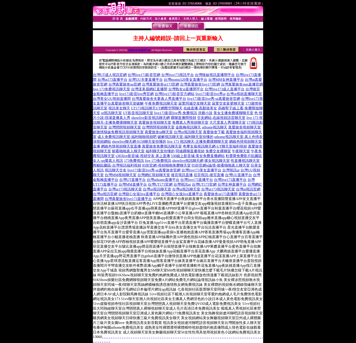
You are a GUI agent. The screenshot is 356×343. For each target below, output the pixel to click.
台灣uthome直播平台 (163, 180)
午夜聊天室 (241, 151)
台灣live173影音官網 (144, 75)
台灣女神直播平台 (232, 184)
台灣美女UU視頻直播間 (112, 99)
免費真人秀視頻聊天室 (190, 122)
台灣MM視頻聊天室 (120, 175)
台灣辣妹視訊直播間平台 (215, 75)
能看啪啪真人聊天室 (128, 151)
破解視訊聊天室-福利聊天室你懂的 (185, 137)
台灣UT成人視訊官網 (110, 75)
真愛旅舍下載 (214, 132)
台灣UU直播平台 (238, 175)
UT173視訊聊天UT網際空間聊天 (157, 108)
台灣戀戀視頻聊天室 (124, 127)
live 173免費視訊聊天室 (111, 89)
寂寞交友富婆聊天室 (228, 103)
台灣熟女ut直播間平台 (186, 89)
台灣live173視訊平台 (177, 75)
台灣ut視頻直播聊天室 (244, 94)
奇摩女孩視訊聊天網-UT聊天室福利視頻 (215, 146)
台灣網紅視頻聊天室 (153, 175)
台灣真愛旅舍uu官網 (124, 84)
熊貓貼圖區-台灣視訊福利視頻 (117, 165)
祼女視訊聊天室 (217, 161)
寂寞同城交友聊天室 (194, 103)
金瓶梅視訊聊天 (188, 127)
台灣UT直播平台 (132, 180)
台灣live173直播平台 (196, 180)
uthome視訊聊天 (214, 127)
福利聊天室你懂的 (160, 151)
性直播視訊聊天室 (245, 161)
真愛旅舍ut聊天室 (159, 132)
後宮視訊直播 (182, 175)
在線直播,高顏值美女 (200, 108)
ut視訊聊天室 (111, 113)
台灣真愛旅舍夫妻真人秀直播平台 (159, 99)
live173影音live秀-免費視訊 (175, 113)
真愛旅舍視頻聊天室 (154, 122)
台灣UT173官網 (160, 184)
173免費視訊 (134, 161)
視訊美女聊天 (119, 108)
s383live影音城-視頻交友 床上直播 (143, 156)
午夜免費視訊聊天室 (161, 103)
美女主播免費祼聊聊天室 (233, 113)
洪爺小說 (205, 113)
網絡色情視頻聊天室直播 (121, 146)
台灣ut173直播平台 (112, 79)
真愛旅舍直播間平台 (139, 50)
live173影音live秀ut (210, 94)
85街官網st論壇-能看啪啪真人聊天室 (221, 165)
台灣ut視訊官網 (248, 189)
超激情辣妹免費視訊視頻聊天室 (118, 132)
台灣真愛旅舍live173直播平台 (128, 199)
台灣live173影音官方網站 (175, 94)
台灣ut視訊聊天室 (188, 132)
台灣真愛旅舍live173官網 (200, 84)
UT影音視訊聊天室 (138, 113)
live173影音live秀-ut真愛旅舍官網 (213, 99)
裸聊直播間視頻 (183, 118)
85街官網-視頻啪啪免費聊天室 (166, 165)
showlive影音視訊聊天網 (150, 118)
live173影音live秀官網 (136, 94)
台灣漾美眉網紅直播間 (149, 89)
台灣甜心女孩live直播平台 (139, 194)
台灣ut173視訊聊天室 (125, 189)
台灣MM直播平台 (133, 184)
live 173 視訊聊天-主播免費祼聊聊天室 (197, 141)
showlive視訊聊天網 (187, 161)
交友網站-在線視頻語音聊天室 (221, 118)
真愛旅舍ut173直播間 (220, 194)
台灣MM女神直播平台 (226, 79)
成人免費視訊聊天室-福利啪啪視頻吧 (127, 137)
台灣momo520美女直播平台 (186, 79)
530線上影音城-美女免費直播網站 (198, 156)
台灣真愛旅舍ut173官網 (160, 84)
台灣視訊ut (231, 170)
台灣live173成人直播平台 (225, 89)
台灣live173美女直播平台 (201, 170)
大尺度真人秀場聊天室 (227, 122)
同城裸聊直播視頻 (190, 151)
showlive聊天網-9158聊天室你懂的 (139, 141)
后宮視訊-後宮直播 (209, 175)
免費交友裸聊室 (218, 151)
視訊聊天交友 (115, 170)
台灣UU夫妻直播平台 (145, 79)
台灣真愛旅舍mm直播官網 (242, 84)
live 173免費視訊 (158, 161)
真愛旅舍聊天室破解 (127, 103)
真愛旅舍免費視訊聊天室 (162, 146)
